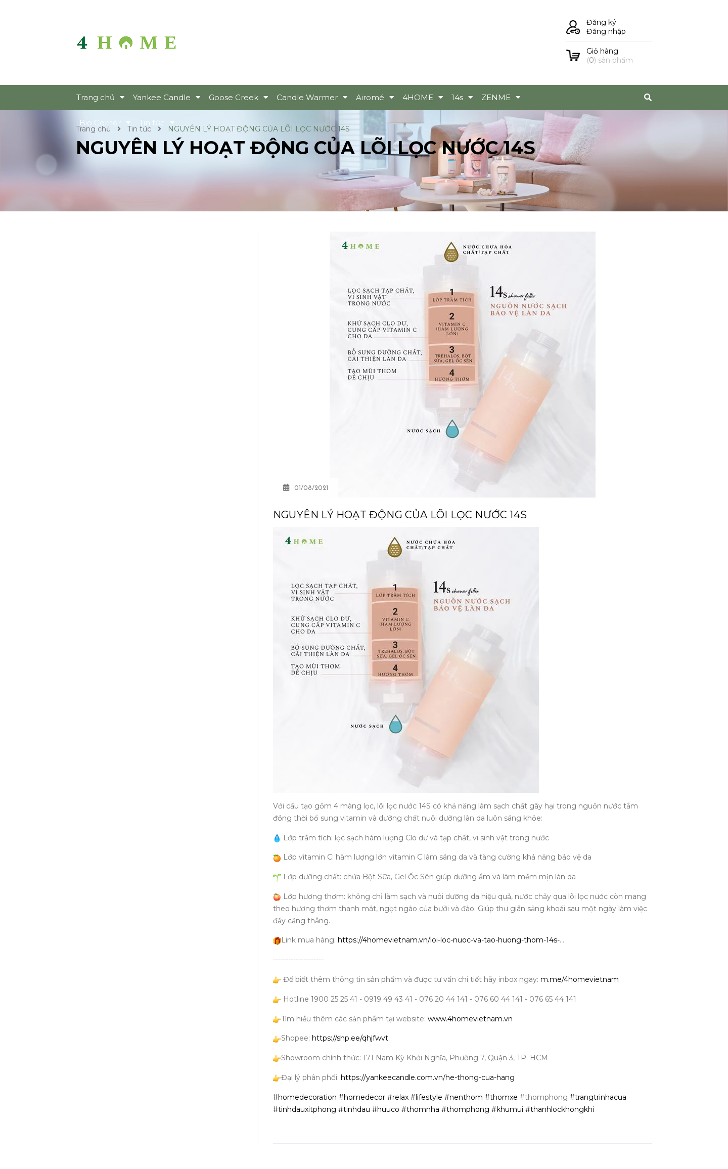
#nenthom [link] (463, 1097)
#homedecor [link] (362, 1097)
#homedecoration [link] (305, 1097)
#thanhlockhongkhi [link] (559, 1109)
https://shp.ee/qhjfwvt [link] (350, 1038)
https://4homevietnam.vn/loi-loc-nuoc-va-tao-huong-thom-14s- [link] (449, 940)
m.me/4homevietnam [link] (579, 979)
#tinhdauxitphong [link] (304, 1109)
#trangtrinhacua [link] (598, 1097)
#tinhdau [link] (354, 1109)
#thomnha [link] (420, 1109)
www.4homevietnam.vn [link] (470, 1018)
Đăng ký (601, 22)
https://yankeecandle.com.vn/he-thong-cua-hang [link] (428, 1077)
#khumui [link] (507, 1109)
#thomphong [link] (465, 1109)
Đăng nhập (606, 31)
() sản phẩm (619, 56)
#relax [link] (397, 1097)
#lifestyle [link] (426, 1097)
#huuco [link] (385, 1109)
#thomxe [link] (501, 1097)
